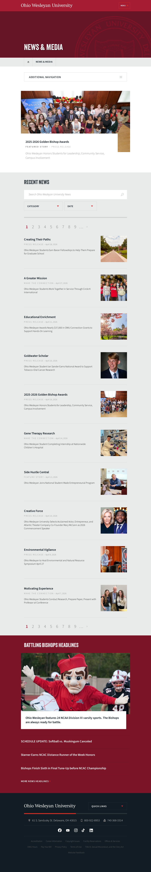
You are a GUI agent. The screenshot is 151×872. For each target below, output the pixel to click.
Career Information (54, 841)
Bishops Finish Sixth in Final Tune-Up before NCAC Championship (63, 768)
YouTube (68, 830)
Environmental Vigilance (40, 550)
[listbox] (43, 206)
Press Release (61, 146)
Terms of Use (76, 847)
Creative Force (33, 511)
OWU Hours (32, 847)
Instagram (76, 830)
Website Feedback (76, 852)
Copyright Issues (73, 841)
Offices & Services (112, 841)
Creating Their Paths (37, 239)
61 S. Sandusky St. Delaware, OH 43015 (54, 820)
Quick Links (99, 806)
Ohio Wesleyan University (47, 6)
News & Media (44, 62)
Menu (123, 5)
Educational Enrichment (40, 317)
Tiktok (83, 830)
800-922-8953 (92, 820)
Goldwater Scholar (36, 356)
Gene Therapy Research (39, 433)
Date (70, 206)
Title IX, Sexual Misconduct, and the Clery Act (104, 847)
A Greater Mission (35, 278)
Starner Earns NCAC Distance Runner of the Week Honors (58, 755)
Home (28, 62)
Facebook (60, 830)
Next (87, 227)
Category (33, 206)
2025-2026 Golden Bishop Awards (47, 142)
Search (122, 194)
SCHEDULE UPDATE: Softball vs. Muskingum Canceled (56, 741)
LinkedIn (91, 830)
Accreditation (36, 841)
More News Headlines (35, 781)
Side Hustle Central (36, 472)
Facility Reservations (92, 841)
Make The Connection (39, 283)
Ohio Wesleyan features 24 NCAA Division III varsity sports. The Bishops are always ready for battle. (72, 720)
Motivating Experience (38, 588)
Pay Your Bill (46, 847)
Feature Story (34, 477)
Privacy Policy (61, 847)
